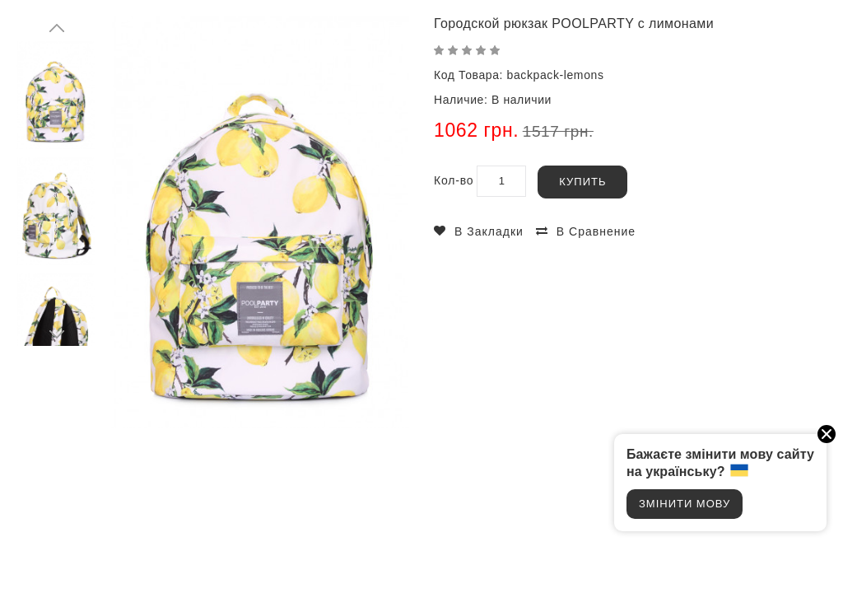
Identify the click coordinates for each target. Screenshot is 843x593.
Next (57, 333)
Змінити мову (684, 503)
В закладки (489, 231)
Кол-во (453, 180)
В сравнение (596, 231)
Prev (57, 28)
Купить (582, 181)
